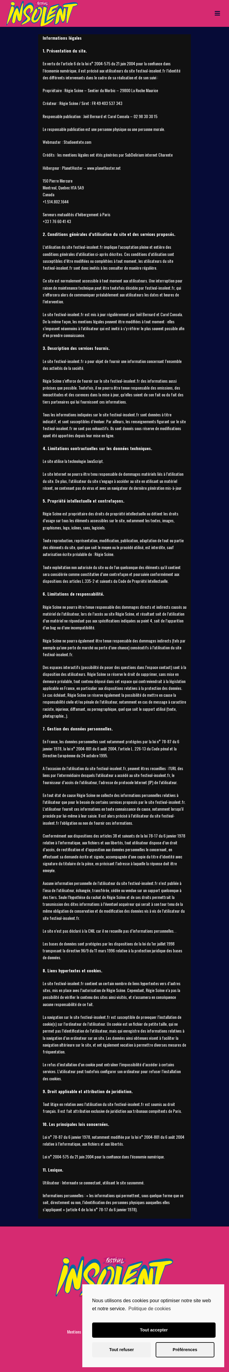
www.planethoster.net (104, 168)
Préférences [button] (185, 1349)
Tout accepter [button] (154, 1330)
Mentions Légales (80, 1331)
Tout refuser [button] (121, 1349)
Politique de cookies (149, 1308)
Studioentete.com (77, 142)
